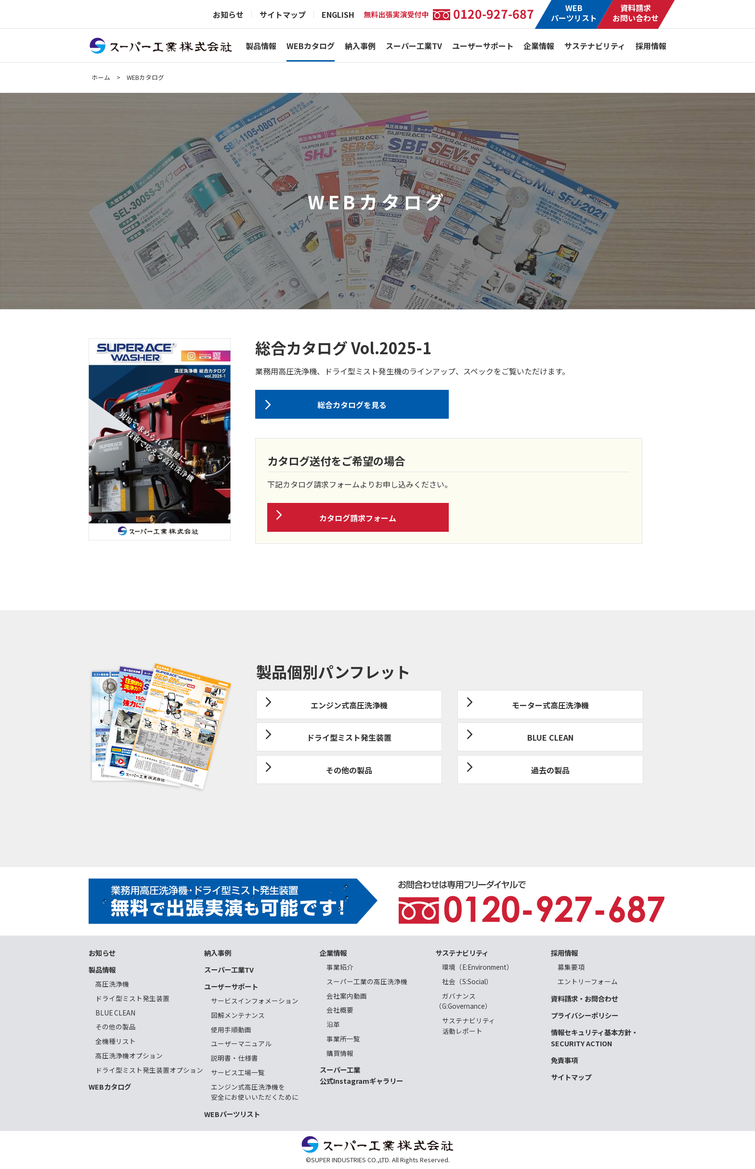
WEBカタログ (310, 45)
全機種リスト (115, 1041)
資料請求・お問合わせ (584, 998)
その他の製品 (349, 770)
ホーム (100, 77)
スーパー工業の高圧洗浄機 (366, 981)
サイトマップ (283, 14)
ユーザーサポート (483, 45)
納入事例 (360, 45)
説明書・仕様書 (234, 1058)
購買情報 (339, 1053)
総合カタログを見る (352, 405)
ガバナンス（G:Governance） (463, 1001)
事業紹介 (339, 967)
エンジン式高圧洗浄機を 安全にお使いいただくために (251, 1092)
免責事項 (564, 1060)
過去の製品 (550, 770)
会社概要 (339, 1010)
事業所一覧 (343, 1038)
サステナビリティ (594, 45)
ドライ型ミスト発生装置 (349, 737)
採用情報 (651, 45)
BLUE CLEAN (550, 737)
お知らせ (228, 14)
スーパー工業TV (414, 45)
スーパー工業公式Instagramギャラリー (361, 1075)
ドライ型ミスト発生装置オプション (149, 1070)
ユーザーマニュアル (241, 1043)
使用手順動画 (231, 1029)
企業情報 (538, 45)
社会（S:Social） (467, 981)
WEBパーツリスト (574, 13)
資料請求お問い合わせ (635, 13)
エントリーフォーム (588, 981)
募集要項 (571, 967)
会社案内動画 (346, 996)
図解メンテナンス (238, 1015)
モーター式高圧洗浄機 (550, 705)
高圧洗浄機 (112, 984)
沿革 (333, 1024)
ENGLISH (338, 14)
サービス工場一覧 (238, 1072)
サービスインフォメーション (255, 1000)
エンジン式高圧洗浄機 (349, 705)
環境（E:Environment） (477, 967)
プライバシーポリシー (584, 1015)
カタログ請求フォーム (357, 518)
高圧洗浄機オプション (129, 1055)
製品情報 (261, 45)
